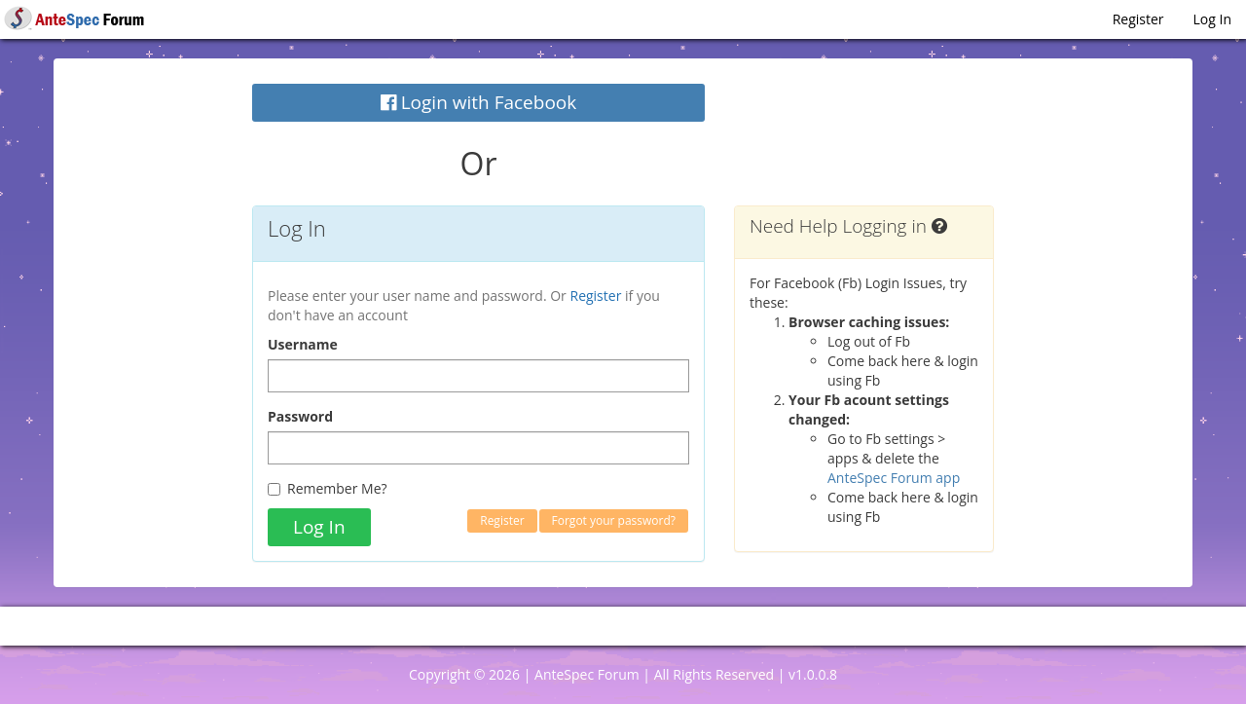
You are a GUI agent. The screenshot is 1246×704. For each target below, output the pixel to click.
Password (300, 416)
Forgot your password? (614, 520)
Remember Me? (327, 488)
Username (303, 344)
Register (1138, 19)
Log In (1212, 19)
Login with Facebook (478, 102)
